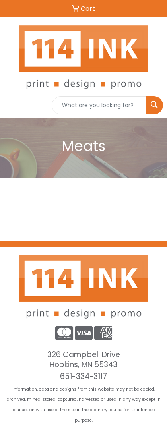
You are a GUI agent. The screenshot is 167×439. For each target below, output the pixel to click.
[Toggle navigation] (12, 105)
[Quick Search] (99, 105)
